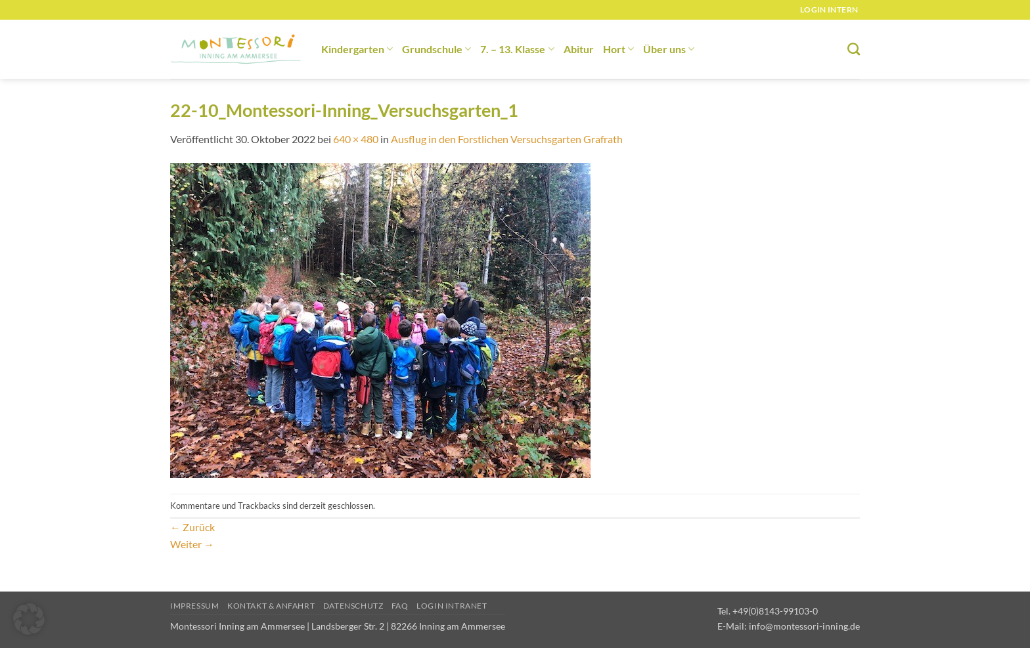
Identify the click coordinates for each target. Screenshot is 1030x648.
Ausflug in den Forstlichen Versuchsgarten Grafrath (507, 139)
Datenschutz (353, 606)
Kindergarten (357, 49)
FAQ (400, 606)
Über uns (668, 49)
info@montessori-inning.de (804, 626)
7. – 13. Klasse (517, 49)
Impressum (194, 606)
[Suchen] (853, 49)
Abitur (579, 49)
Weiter (192, 544)
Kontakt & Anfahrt (271, 606)
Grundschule (436, 49)
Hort (618, 49)
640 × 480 (355, 139)
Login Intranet (451, 606)
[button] (29, 619)
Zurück (192, 527)
